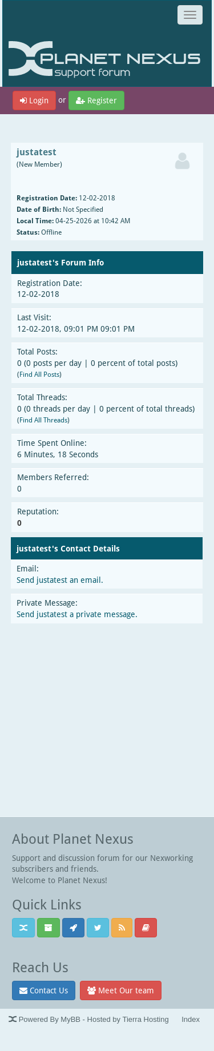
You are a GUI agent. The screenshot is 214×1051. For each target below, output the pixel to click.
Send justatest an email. (60, 579)
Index (190, 1019)
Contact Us (43, 990)
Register (96, 100)
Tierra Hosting (145, 1019)
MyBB (70, 1019)
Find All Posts (39, 374)
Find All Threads (43, 420)
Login (34, 100)
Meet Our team (120, 990)
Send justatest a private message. (77, 614)
